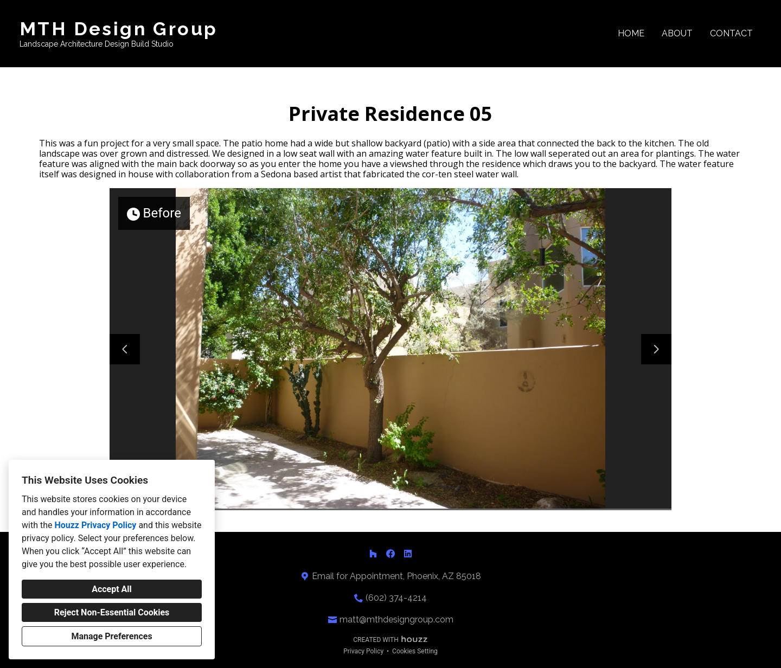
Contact (731, 33)
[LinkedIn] (408, 554)
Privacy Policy (363, 651)
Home (631, 33)
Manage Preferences (111, 636)
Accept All (112, 589)
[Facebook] (390, 554)
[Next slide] (656, 349)
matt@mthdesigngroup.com (396, 619)
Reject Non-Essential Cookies (112, 612)
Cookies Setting (415, 651)
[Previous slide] (125, 349)
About (677, 33)
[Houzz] (373, 554)
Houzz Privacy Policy (95, 525)
